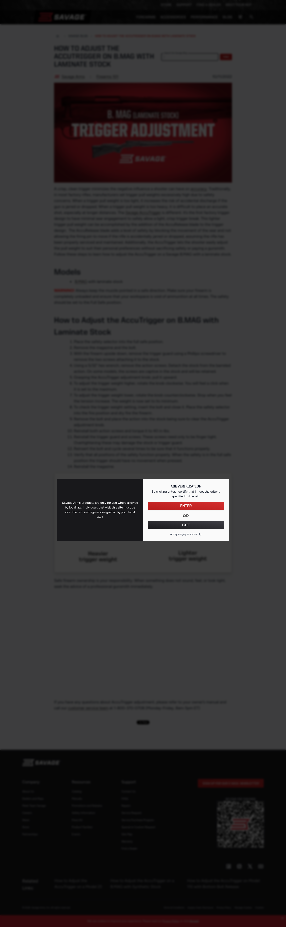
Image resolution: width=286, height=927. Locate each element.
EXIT (186, 525)
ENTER (186, 506)
